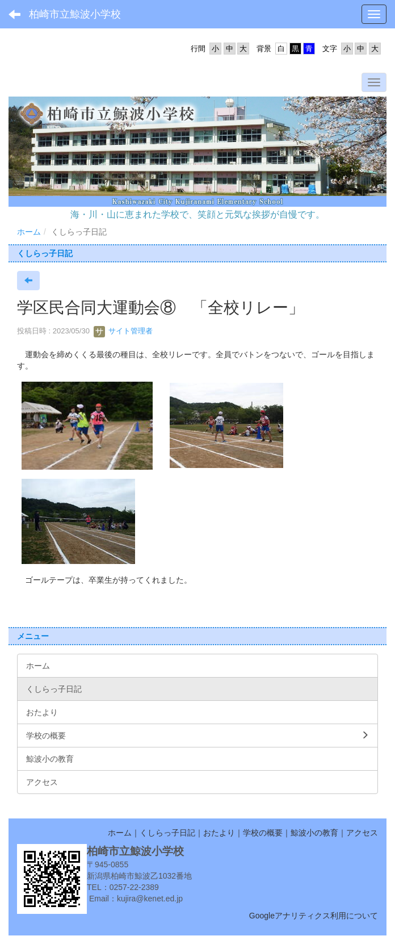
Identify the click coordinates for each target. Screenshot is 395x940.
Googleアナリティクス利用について (313, 915)
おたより (219, 832)
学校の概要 (263, 832)
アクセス (362, 832)
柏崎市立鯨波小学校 (75, 14)
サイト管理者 (123, 331)
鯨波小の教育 (314, 832)
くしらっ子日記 (167, 832)
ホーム (29, 231)
